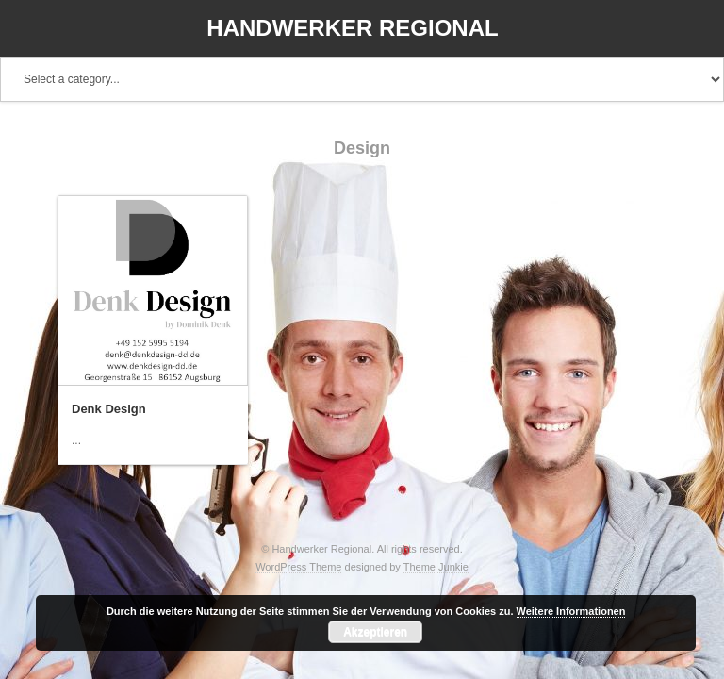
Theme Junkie (436, 566)
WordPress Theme (298, 566)
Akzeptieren (375, 631)
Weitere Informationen (571, 611)
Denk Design (109, 409)
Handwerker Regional (352, 28)
